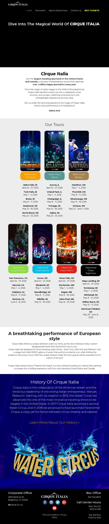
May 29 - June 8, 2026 (90, 313)
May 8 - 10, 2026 (91, 296)
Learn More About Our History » (54, 422)
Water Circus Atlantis (54, 175)
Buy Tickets (92, 10)
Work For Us (15, 505)
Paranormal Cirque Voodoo (18, 269)
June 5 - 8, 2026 (18, 300)
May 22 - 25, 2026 (30, 214)
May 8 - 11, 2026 (30, 200)
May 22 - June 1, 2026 (79, 207)
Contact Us (76, 11)
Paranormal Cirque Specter (42, 269)
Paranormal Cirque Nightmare (90, 270)
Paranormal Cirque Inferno (66, 269)
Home (29, 11)
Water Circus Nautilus (79, 175)
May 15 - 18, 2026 (30, 207)
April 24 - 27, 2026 (30, 186)
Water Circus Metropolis (30, 175)
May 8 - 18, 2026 (66, 293)
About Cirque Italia (58, 11)
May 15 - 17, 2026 (90, 303)
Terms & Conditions (50, 515)
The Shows (40, 11)
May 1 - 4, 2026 (30, 193)
